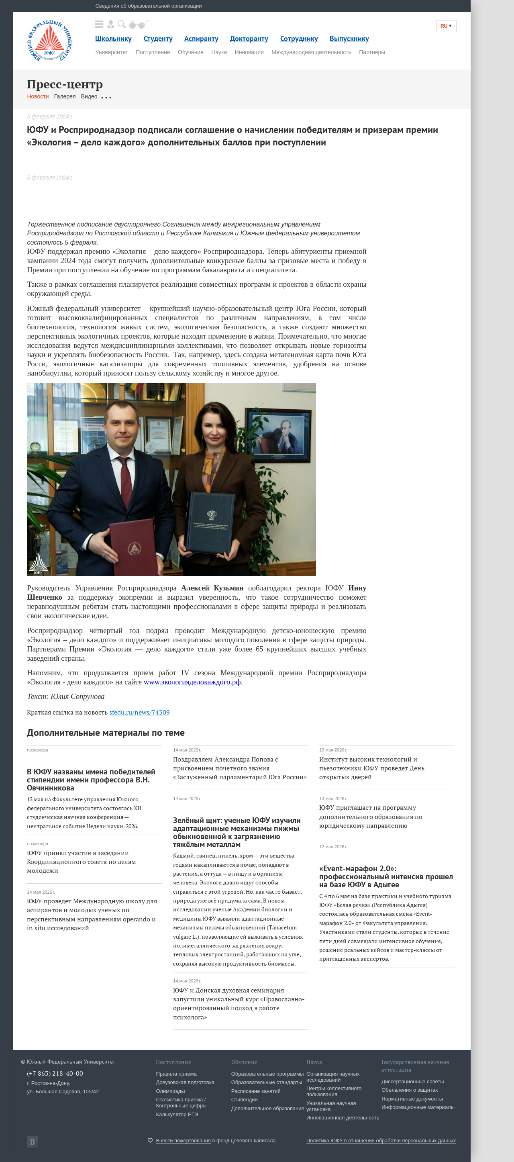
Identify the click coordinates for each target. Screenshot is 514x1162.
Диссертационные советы (412, 1081)
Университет (111, 52)
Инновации (249, 52)
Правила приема (176, 1074)
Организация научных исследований (333, 1077)
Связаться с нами (185, 96)
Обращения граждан (130, 96)
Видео (89, 96)
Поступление (153, 52)
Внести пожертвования (183, 1140)
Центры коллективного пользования (333, 1091)
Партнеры (372, 52)
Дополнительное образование (267, 1108)
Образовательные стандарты (266, 1082)
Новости (38, 96)
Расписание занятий (256, 1091)
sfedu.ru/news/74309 (139, 712)
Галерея (65, 96)
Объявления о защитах (409, 1090)
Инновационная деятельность (342, 1118)
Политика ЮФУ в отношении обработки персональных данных (381, 1140)
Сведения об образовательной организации (148, 6)
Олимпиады (170, 1091)
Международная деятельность (311, 52)
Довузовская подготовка (185, 1082)
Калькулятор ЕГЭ (177, 1114)
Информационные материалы (418, 1107)
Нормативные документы (412, 1099)
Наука (219, 52)
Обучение (191, 52)
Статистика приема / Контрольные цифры (181, 1103)
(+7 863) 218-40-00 (55, 1073)
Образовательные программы (267, 1074)
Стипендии (244, 1100)
